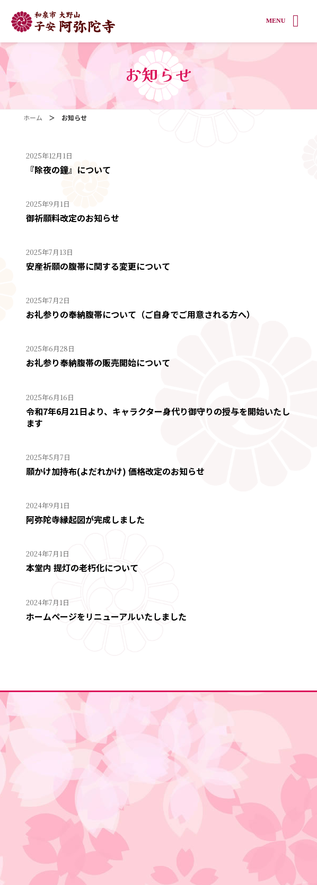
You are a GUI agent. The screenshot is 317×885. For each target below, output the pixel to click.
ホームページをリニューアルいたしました (106, 616)
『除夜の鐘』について (68, 169)
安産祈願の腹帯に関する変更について (98, 266)
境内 (158, 720)
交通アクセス (159, 838)
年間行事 (158, 819)
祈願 (158, 740)
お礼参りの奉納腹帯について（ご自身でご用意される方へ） (140, 314)
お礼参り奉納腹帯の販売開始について (98, 362)
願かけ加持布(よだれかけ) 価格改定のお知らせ (115, 471)
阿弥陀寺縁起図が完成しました (85, 519)
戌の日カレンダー (158, 799)
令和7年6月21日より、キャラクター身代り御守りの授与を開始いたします (158, 417)
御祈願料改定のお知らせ (72, 217)
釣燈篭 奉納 (158, 779)
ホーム (158, 701)
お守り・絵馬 (158, 760)
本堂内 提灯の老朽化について (82, 567)
